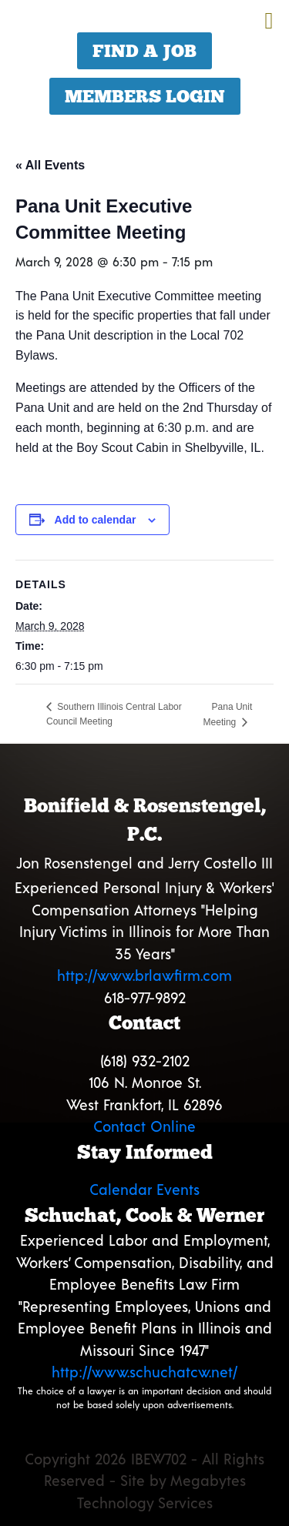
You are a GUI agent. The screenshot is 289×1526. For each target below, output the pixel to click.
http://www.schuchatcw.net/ (144, 1371)
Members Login (145, 96)
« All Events (50, 165)
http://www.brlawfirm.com (144, 975)
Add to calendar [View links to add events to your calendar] (95, 520)
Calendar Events (144, 1189)
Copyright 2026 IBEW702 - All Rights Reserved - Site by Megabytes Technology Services (144, 1480)
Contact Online (144, 1126)
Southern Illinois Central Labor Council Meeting (114, 714)
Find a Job (144, 51)
